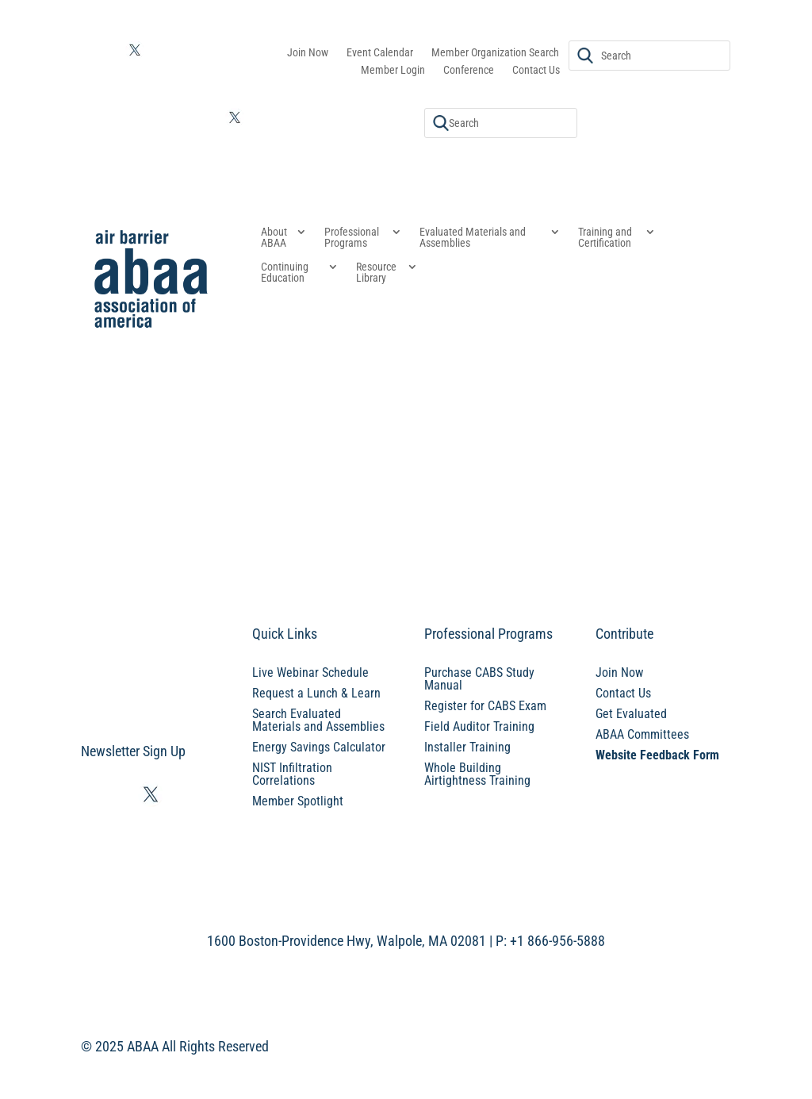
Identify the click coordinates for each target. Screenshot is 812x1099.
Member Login (393, 69)
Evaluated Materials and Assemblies (472, 237)
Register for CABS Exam (485, 705)
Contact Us (536, 69)
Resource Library (376, 272)
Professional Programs (351, 237)
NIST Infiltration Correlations (292, 774)
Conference (468, 69)
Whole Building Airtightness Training (477, 774)
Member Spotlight (297, 801)
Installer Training (467, 747)
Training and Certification (605, 237)
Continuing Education (284, 272)
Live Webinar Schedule (310, 672)
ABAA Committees (642, 734)
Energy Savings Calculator (318, 747)
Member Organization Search (495, 52)
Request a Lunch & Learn (316, 693)
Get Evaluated (631, 713)
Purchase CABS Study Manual (479, 679)
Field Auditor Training (479, 726)
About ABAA (274, 237)
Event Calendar (380, 52)
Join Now (307, 52)
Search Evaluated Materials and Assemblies (318, 720)
